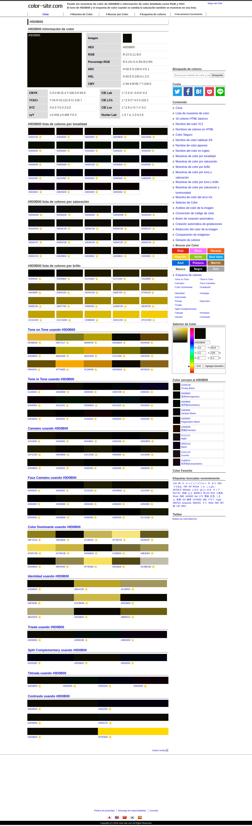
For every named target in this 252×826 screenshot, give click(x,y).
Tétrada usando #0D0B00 (47, 673)
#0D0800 (89, 137)
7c (183, 483)
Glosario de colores (188, 240)
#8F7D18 (32, 540)
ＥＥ (205, 502)
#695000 (32, 369)
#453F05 (145, 356)
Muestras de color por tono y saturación (194, 173)
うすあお (177, 486)
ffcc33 (206, 493)
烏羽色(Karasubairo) (191, 463)
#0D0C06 (62, 242)
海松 (182, 496)
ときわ (195, 489)
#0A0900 (60, 441)
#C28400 (89, 369)
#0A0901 (88, 441)
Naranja (216, 250)
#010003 (145, 405)
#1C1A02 (89, 454)
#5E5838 (32, 603)
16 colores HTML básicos (192, 118)
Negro (198, 268)
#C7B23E (61, 553)
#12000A (32, 392)
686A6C (197, 502)
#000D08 (33, 164)
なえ (190, 493)
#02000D (32, 663)
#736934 (116, 553)
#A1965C (125, 589)
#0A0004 (32, 405)
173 (201, 496)
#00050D (146, 164)
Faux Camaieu (207, 283)
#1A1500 (145, 454)
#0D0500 (61, 137)
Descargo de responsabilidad (132, 810)
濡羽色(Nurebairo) (190, 405)
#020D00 (89, 150)
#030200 (116, 441)
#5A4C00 (90, 292)
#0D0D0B (118, 215)
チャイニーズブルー (196, 483)
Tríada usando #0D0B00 (46, 627)
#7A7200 (117, 356)
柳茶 (189, 499)
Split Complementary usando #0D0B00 (57, 650)
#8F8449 (60, 566)
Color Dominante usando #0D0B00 (54, 527)
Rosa (198, 250)
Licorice (185, 455)
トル (202, 486)
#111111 (185, 435)
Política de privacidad (104, 810)
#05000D (89, 178)
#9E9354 (145, 553)
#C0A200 (33, 320)
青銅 (206, 496)
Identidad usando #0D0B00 (48, 576)
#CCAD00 (62, 320)
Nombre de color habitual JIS (194, 140)
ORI (219, 483)
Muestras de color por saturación (196, 161)
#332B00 (146, 278)
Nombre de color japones (192, 145)
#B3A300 (61, 356)
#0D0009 (61, 192)
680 (217, 502)
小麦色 (219, 493)
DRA (183, 506)
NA (183, 499)
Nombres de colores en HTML (195, 129)
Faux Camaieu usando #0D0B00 (52, 477)
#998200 (89, 306)
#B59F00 (89, 342)
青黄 (178, 499)
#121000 (145, 490)
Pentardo (204, 313)
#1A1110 (185, 452)
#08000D (118, 178)
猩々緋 (176, 506)
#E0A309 (89, 356)
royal (218, 499)
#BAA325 (79, 589)
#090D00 (33, 150)
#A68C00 (118, 306)
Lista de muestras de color (192, 113)
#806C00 (33, 306)
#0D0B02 (90, 256)
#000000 (185, 418)
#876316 (145, 369)
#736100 (146, 292)
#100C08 (186, 385)
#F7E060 (89, 566)
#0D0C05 (90, 242)
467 (222, 502)
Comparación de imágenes (193, 234)
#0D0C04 (146, 242)
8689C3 (198, 493)
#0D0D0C (62, 215)
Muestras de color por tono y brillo (197, 182)
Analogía (204, 293)
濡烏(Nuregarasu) (190, 396)
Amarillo (180, 256)
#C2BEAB (146, 566)
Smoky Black (187, 388)
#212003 (88, 490)
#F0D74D (33, 553)
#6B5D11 (125, 617)
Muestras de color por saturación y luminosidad (197, 188)
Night (183, 438)
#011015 (116, 405)
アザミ (211, 499)
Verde (198, 256)
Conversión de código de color (195, 213)
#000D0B (61, 164)
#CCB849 (79, 603)
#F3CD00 (146, 320)
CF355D (197, 499)
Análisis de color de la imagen (195, 207)
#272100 (117, 278)
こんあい (211, 486)
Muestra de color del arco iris (194, 197)
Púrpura (198, 262)
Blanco (180, 269)
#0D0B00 (118, 137)
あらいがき (206, 489)
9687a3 (177, 502)
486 (205, 499)
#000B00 (185, 393)
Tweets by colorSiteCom (184, 519)
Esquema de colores (189, 275)
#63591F (145, 540)
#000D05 (146, 150)
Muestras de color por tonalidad (196, 156)
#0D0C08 (90, 228)
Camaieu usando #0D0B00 (48, 428)
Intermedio (180, 297)
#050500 (88, 468)
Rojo (180, 250)
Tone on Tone (182, 279)
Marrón (216, 262)
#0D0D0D (34, 215)
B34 (213, 493)
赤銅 (184, 493)
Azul (181, 262)
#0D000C (33, 192)
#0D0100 (33, 137)
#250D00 (186, 427)
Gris (216, 268)
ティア (216, 489)
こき (218, 496)
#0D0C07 (146, 228)
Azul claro (216, 256)
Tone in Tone (206, 279)
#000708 (116, 392)
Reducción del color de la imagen (197, 229)
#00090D (118, 164)
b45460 (189, 496)
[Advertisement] (199, 42)
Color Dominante (184, 287)
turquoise (186, 502)
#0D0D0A (146, 215)
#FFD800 (103, 737)
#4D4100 (61, 292)
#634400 (145, 342)
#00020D (33, 178)
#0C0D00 (146, 137)
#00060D (125, 663)
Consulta (153, 810)
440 (185, 486)
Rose (175, 496)
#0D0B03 (61, 256)
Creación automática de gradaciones (199, 223)
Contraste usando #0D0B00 (49, 696)
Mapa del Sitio (215, 3)
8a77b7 (177, 493)
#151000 (32, 441)
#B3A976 (32, 617)
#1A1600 (89, 278)
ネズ (213, 483)
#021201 (60, 405)
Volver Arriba (158, 750)
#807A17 (60, 342)
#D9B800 (90, 320)
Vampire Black (188, 413)
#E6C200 (118, 320)
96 (179, 483)
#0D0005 (89, 192)
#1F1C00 (32, 454)
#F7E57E (117, 540)
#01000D (61, 178)
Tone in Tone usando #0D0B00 (51, 379)
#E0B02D (33, 342)
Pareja (178, 301)
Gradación (205, 287)
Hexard (179, 317)
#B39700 (146, 306)
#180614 (185, 460)
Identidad (180, 293)
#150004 (88, 419)
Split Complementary (186, 309)
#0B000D (146, 178)
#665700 (117, 292)
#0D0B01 (118, 256)
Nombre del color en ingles (192, 150)
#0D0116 (186, 443)
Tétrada (179, 313)
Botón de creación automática (194, 218)
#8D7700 (61, 306)
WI (190, 486)
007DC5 (177, 489)
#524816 (116, 566)
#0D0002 (118, 192)
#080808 (185, 410)
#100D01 (60, 468)
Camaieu (179, 283)
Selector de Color (187, 202)
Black (184, 447)
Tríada (178, 305)
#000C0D (90, 164)
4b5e (211, 502)
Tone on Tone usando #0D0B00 (51, 330)
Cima (46, 14)
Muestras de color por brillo (193, 166)
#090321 (145, 392)
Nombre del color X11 (189, 123)
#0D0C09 (62, 228)
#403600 (33, 292)
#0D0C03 (33, 256)
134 (175, 483)
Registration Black (190, 421)
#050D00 (61, 150)
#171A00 (145, 517)
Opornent (205, 301)
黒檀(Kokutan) (188, 430)
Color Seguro (184, 134)
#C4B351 (89, 540)
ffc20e (196, 486)
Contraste (205, 317)
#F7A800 (60, 369)
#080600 (145, 468)
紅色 (212, 496)
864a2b (186, 489)
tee (196, 496)
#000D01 (118, 150)
